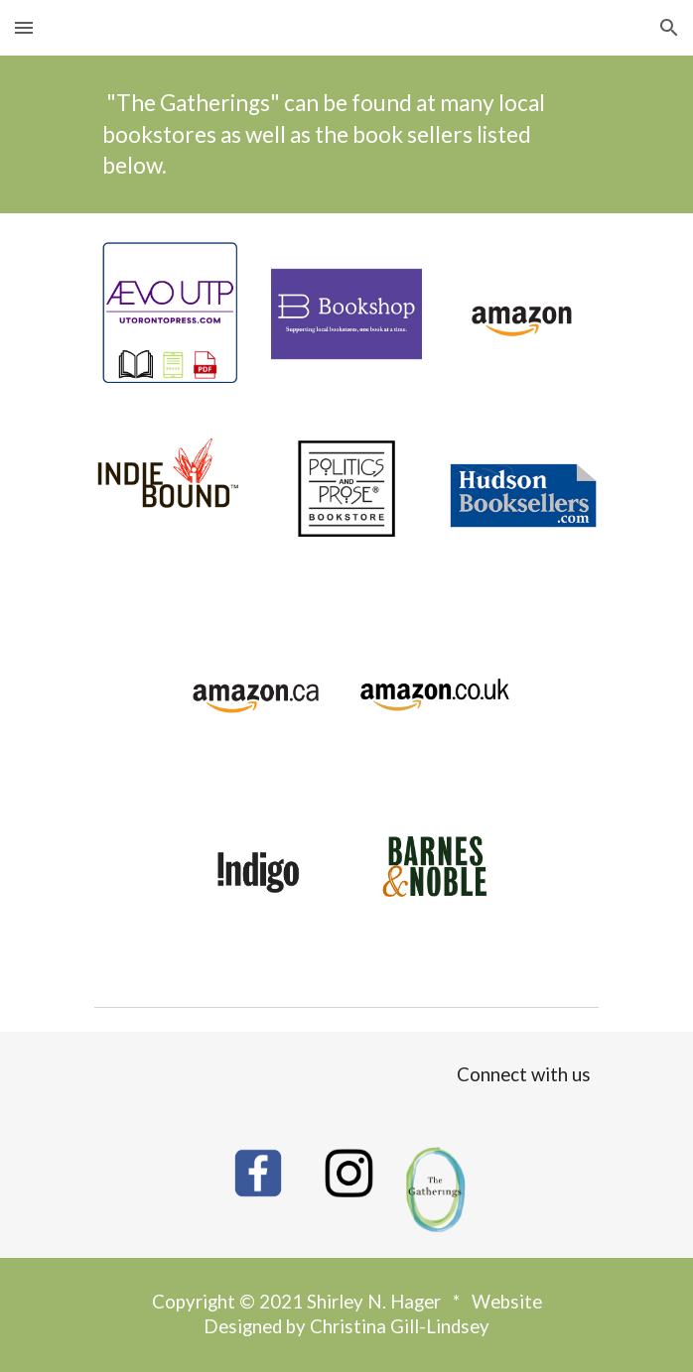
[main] (346, 134)
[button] (24, 27)
